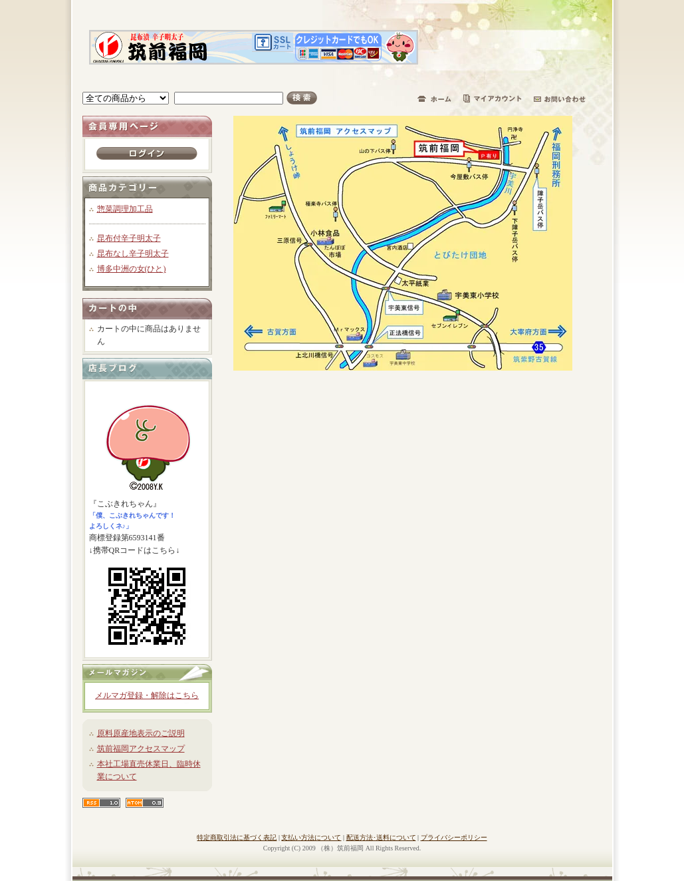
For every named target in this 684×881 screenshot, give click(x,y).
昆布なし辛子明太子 (133, 253)
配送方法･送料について (381, 837)
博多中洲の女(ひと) (131, 268)
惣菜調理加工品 (125, 209)
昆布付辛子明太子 (129, 238)
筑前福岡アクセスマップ (141, 748)
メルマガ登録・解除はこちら (147, 695)
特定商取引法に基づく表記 (237, 837)
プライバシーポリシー (454, 837)
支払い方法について (311, 837)
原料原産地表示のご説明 (141, 733)
